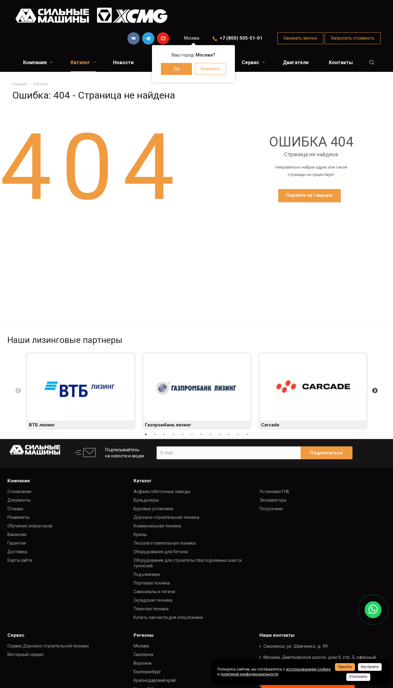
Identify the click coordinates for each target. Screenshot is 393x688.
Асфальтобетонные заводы (162, 491)
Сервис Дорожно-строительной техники (48, 645)
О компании (19, 491)
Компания (38, 62)
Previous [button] (18, 391)
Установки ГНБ (274, 491)
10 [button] (229, 434)
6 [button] (192, 434)
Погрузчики (271, 508)
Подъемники (147, 574)
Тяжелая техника (151, 608)
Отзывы (15, 508)
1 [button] (146, 434)
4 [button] (173, 434)
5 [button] (183, 434)
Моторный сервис (25, 654)
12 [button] (247, 434)
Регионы (144, 635)
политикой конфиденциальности (249, 674)
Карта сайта (19, 560)
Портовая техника (152, 583)
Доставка (17, 551)
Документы (19, 500)
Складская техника (153, 600)
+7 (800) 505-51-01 (241, 38)
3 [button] (164, 434)
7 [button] (201, 434)
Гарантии (16, 543)
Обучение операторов (30, 525)
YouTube (163, 38)
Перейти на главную (309, 195)
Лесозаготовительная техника (165, 543)
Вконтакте (133, 38)
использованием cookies (308, 669)
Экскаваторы (272, 500)
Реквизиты (18, 517)
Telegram (148, 38)
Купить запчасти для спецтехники (168, 617)
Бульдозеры (146, 500)
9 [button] (219, 434)
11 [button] (238, 434)
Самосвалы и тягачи (154, 591)
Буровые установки (153, 508)
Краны (140, 534)
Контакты (341, 62)
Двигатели (296, 62)
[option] (81, 391)
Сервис (253, 62)
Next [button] (375, 391)
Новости (123, 62)
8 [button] (210, 434)
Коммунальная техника (157, 525)
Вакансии (16, 534)
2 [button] (155, 434)
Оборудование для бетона (161, 551)
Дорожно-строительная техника (166, 517)
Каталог (83, 62)
